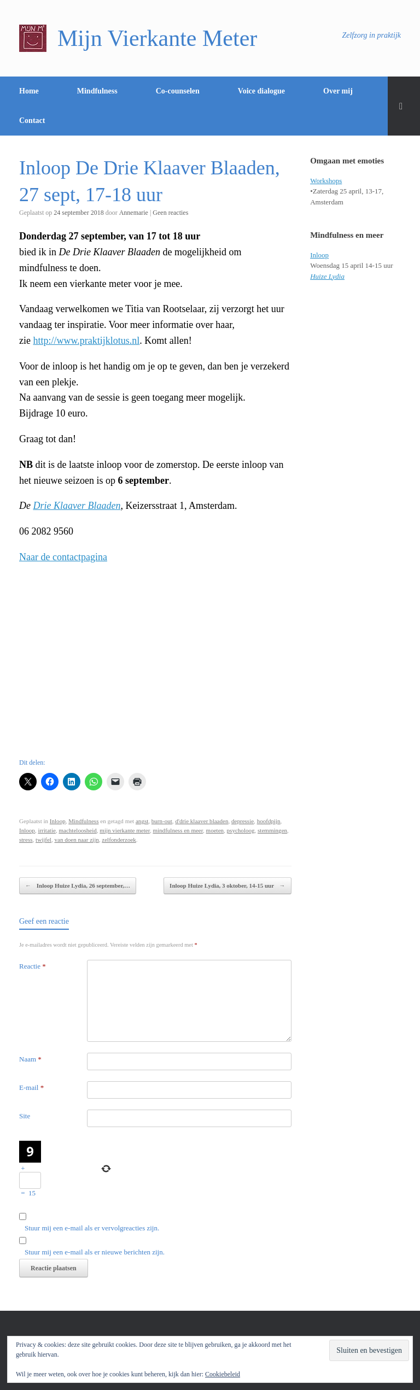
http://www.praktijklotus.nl (86, 340)
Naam (30, 1059)
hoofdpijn (269, 821)
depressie (242, 821)
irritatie (47, 830)
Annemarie (133, 212)
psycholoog (241, 830)
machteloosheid (77, 830)
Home (29, 91)
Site (24, 1116)
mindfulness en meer (178, 830)
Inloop (58, 821)
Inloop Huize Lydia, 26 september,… (77, 885)
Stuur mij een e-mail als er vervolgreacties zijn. (92, 1228)
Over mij (338, 91)
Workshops (326, 181)
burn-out (161, 821)
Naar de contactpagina (63, 557)
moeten (215, 830)
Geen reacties (170, 212)
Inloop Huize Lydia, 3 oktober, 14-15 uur (227, 885)
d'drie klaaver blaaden (201, 821)
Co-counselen (178, 91)
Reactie (32, 966)
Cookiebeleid (222, 1374)
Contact (32, 120)
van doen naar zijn (76, 839)
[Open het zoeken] (404, 106)
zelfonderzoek (119, 839)
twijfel (43, 839)
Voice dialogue (261, 91)
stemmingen (272, 830)
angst (142, 821)
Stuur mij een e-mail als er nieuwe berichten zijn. (95, 1252)
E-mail (31, 1087)
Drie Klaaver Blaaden (77, 505)
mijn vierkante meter (125, 830)
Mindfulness (97, 91)
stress (26, 839)
